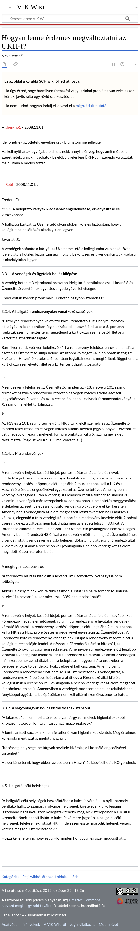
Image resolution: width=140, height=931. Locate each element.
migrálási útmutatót (92, 105)
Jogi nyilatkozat (82, 924)
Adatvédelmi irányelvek (21, 924)
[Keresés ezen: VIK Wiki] (70, 18)
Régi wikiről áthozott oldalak (45, 876)
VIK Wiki (30, 7)
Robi (9, 184)
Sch (75, 876)
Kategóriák (11, 876)
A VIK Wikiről (55, 924)
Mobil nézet (108, 924)
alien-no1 (13, 127)
